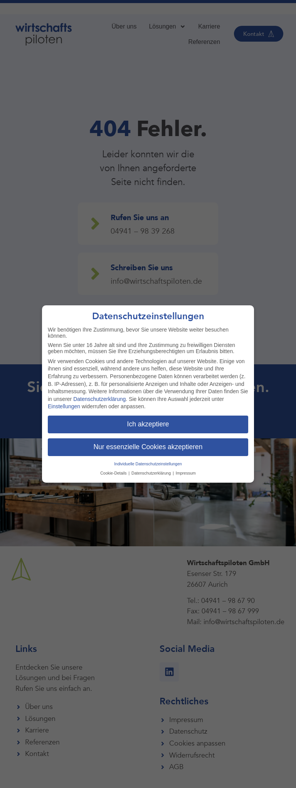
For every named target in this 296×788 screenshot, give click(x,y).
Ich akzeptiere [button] (148, 424)
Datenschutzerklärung (99, 399)
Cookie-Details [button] (114, 473)
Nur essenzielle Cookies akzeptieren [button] (147, 447)
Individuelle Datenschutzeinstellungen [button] (148, 463)
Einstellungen (64, 406)
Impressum (186, 473)
